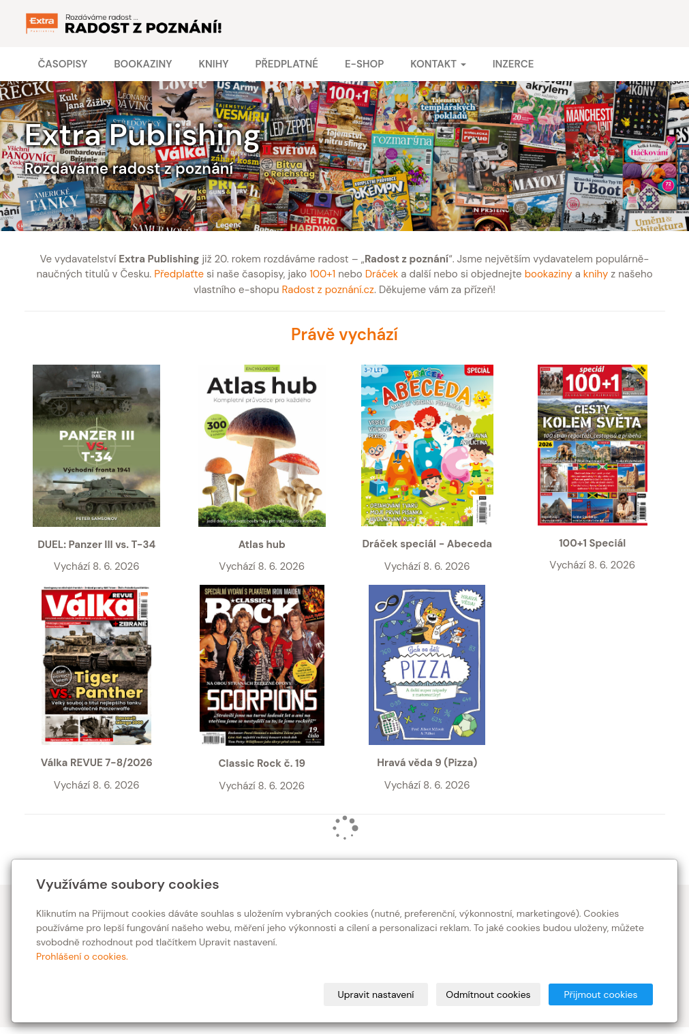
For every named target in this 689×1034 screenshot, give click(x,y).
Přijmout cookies (600, 994)
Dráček (382, 274)
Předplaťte (179, 274)
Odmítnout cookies (488, 994)
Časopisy (63, 64)
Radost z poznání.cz (328, 289)
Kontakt (437, 64)
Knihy (213, 64)
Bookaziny (143, 64)
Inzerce (513, 64)
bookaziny (548, 274)
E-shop (364, 64)
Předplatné (286, 64)
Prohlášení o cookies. (82, 956)
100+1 (322, 274)
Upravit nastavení (376, 994)
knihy (596, 274)
